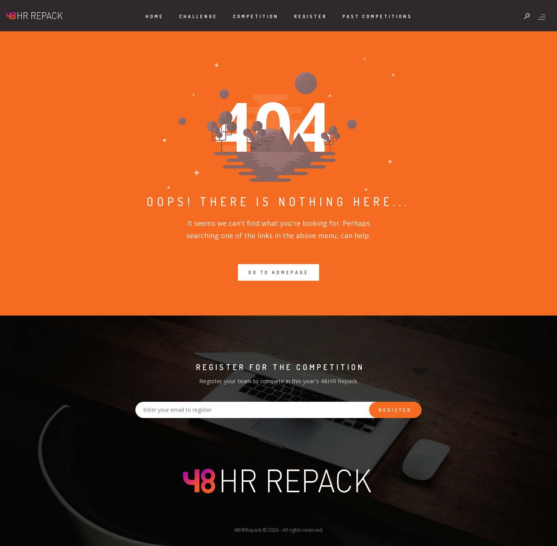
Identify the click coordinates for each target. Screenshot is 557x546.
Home (154, 16)
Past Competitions (377, 16)
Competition (255, 16)
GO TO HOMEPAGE (278, 272)
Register (310, 16)
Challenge (198, 16)
